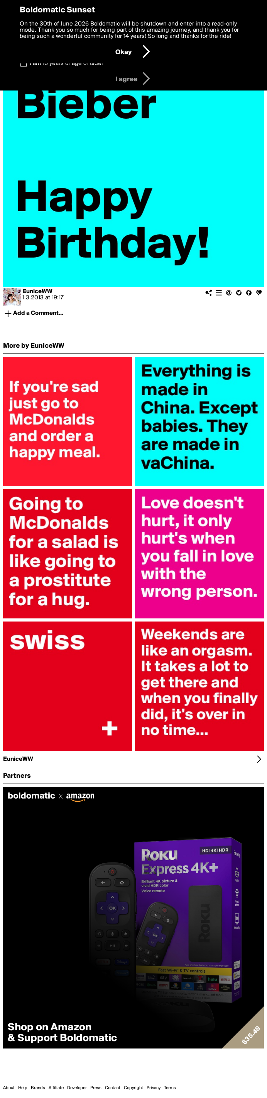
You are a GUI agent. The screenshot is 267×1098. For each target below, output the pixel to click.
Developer (77, 1088)
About (9, 1088)
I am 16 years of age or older (66, 63)
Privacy (154, 1088)
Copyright (133, 1088)
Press (95, 1088)
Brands (38, 1088)
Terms (170, 1088)
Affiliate (56, 1088)
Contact (112, 1088)
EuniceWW (37, 292)
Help (22, 1088)
